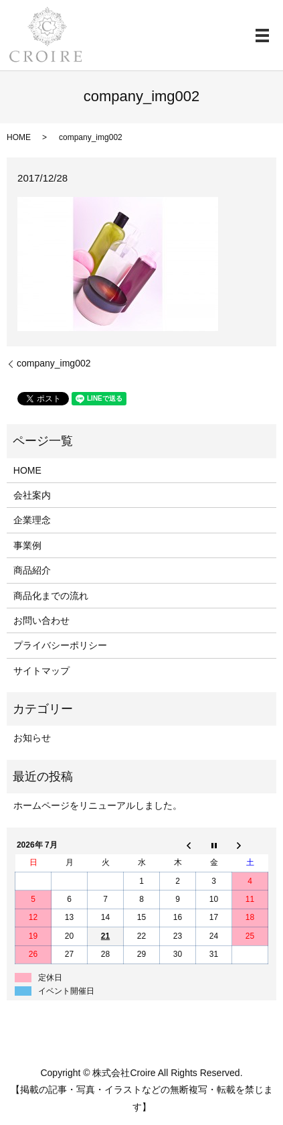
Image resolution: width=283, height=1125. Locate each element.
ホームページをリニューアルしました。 (97, 805)
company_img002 (54, 363)
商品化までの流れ (50, 595)
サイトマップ (41, 670)
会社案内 (32, 495)
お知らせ (32, 737)
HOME (19, 137)
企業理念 (32, 520)
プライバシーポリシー (60, 645)
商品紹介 (32, 570)
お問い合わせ (41, 620)
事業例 (27, 545)
